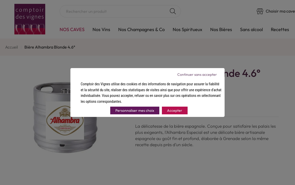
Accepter (174, 110)
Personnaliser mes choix (134, 110)
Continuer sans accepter (197, 74)
